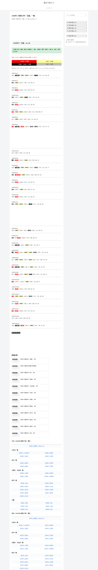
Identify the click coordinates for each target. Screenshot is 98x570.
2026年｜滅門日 (49, 452)
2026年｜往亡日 (24, 456)
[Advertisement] (37, 30)
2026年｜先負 (24, 466)
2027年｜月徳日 (49, 498)
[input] (76, 15)
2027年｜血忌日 (24, 518)
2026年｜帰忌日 (49, 443)
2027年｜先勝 (24, 535)
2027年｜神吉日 (24, 495)
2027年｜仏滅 (49, 538)
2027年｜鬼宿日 (49, 485)
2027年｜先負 (24, 538)
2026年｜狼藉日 (24, 452)
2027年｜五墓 (24, 515)
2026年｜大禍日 (49, 449)
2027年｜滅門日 (49, 525)
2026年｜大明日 (49, 416)
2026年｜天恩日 (49, 423)
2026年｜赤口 (49, 469)
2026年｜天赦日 (24, 416)
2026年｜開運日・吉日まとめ (36, 406)
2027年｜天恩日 (49, 495)
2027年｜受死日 (49, 505)
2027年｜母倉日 (24, 498)
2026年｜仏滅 (49, 466)
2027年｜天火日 (49, 518)
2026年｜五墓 (24, 443)
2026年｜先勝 (24, 463)
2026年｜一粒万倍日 (24, 413)
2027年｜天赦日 (24, 488)
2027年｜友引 (49, 535)
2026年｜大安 (24, 469)
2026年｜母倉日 (24, 426)
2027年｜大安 (24, 541)
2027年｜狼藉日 (24, 525)
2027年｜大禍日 (49, 522)
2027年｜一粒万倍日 (24, 485)
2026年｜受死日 (49, 433)
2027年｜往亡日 (24, 528)
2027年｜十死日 (24, 505)
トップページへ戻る (73, 566)
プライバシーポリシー (82, 566)
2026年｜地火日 (24, 449)
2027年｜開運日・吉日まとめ (36, 478)
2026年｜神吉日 (24, 423)
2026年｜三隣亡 (24, 436)
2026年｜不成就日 (49, 436)
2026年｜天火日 (49, 446)
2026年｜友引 (49, 463)
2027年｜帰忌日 (49, 515)
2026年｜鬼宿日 (49, 413)
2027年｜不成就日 (49, 508)
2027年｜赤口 (49, 541)
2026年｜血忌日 (24, 446)
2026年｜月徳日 (49, 426)
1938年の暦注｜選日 (16, 332)
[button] (86, 15)
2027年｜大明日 (49, 488)
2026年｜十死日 (24, 433)
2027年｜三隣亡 (24, 508)
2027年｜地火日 (24, 522)
